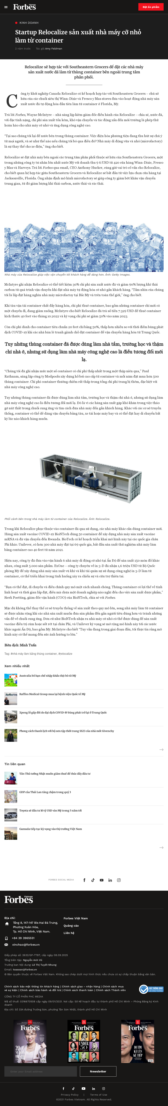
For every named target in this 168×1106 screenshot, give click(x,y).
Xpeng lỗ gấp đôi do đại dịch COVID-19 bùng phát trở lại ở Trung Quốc (63, 712)
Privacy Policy (69, 1094)
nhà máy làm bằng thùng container (34, 653)
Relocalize (66, 653)
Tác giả (49, 48)
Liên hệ (69, 933)
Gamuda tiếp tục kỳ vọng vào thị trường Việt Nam (50, 829)
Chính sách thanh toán (78, 990)
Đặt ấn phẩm (151, 6)
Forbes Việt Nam (76, 918)
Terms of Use (98, 1094)
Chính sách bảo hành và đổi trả (40, 990)
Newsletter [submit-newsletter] (98, 1071)
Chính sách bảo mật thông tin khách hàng (31, 986)
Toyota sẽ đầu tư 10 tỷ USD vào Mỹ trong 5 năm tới (50, 810)
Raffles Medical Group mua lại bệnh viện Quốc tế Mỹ (52, 694)
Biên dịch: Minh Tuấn (20, 645)
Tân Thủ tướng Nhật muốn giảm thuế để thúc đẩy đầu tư (54, 773)
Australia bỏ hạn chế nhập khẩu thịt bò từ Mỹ (47, 675)
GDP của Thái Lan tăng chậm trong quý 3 (45, 792)
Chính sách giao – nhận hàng (81, 986)
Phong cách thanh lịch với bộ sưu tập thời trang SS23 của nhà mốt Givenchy (66, 731)
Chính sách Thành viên (111, 990)
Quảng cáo (71, 925)
